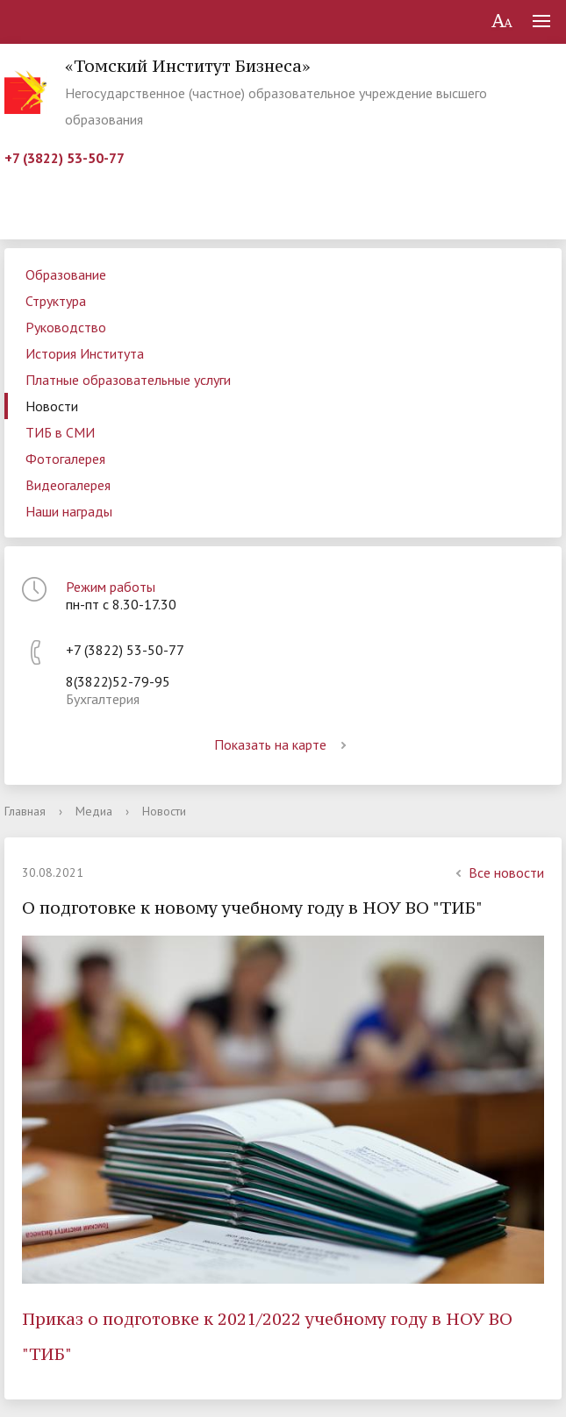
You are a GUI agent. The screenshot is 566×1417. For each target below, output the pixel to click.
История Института (84, 353)
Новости (51, 406)
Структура (55, 301)
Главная (25, 811)
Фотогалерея (65, 458)
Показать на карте (283, 744)
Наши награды (68, 511)
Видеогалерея (68, 485)
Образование (65, 274)
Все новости (497, 872)
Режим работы (110, 586)
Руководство (65, 327)
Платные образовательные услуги (128, 379)
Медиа (93, 811)
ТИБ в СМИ (60, 432)
